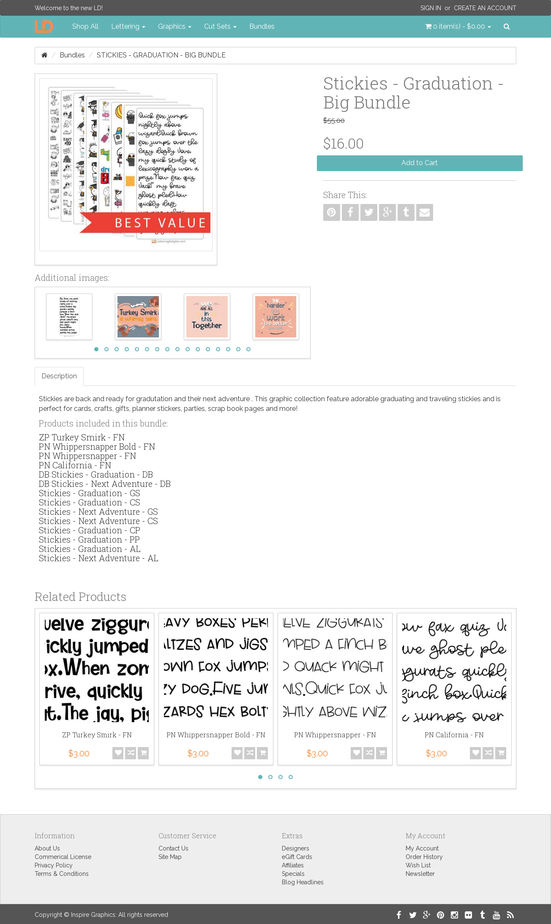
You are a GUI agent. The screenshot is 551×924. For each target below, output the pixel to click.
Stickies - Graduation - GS (89, 492)
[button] (458, 26)
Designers (295, 848)
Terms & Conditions (62, 873)
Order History (424, 856)
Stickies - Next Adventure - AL (98, 557)
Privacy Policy (54, 865)
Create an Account (485, 8)
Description (59, 376)
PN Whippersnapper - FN (87, 455)
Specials (293, 873)
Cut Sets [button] (220, 26)
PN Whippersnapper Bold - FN (97, 446)
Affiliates (293, 865)
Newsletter (420, 873)
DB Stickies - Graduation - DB (96, 474)
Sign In (430, 8)
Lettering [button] (128, 26)
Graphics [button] (174, 26)
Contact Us (173, 848)
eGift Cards (297, 856)
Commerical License (63, 856)
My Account (422, 848)
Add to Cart (419, 163)
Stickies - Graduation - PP (89, 539)
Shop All (85, 26)
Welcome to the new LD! (69, 8)
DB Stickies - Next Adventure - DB (105, 483)
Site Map (170, 856)
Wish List (418, 865)
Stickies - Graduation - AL (90, 548)
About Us (47, 848)
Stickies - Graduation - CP (89, 530)
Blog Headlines (303, 882)
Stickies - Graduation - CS (89, 502)
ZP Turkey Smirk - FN (82, 437)
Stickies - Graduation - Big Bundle (161, 55)
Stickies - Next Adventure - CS (98, 520)
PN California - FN (75, 464)
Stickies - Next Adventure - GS (98, 511)
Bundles (262, 26)
